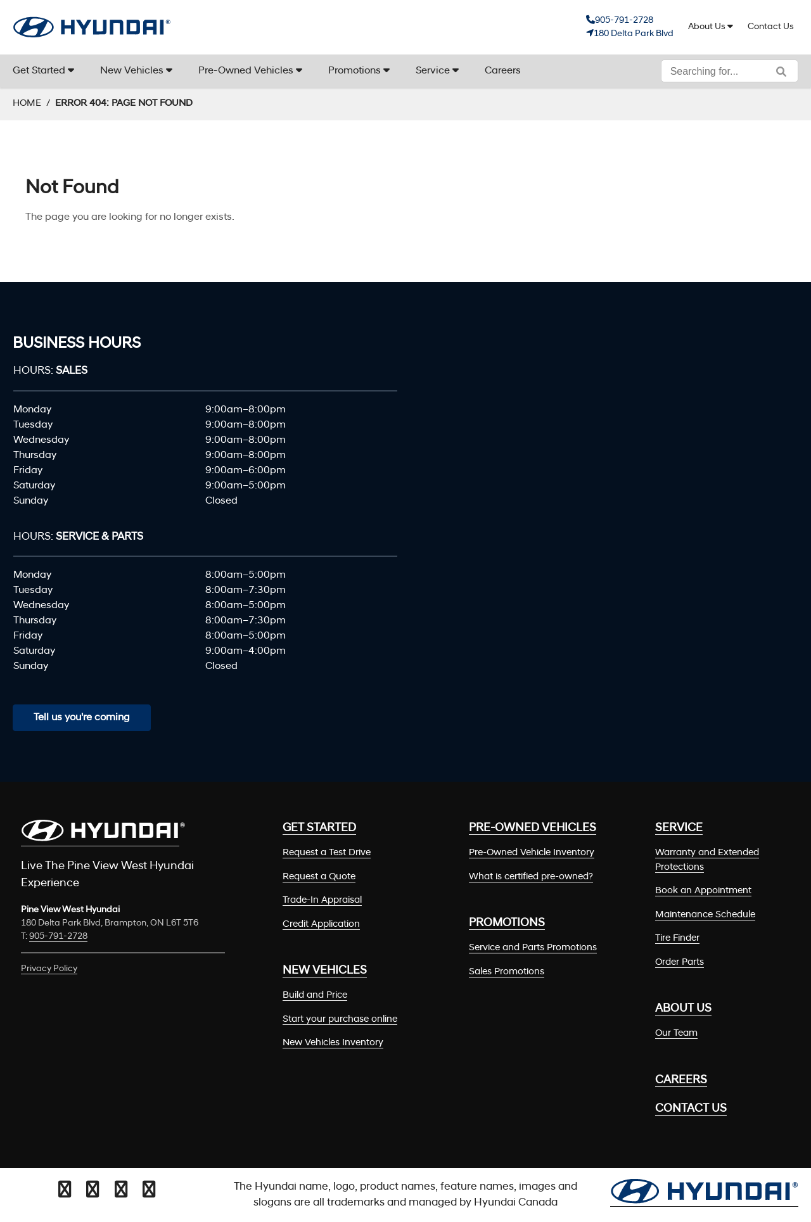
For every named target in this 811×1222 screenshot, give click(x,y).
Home (27, 103)
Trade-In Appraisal (322, 900)
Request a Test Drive (327, 853)
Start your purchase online (340, 1019)
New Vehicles (131, 71)
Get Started (39, 71)
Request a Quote (319, 877)
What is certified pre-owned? (531, 877)
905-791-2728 (624, 20)
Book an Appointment (703, 891)
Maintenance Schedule (705, 915)
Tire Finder (677, 938)
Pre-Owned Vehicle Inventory (531, 853)
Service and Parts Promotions (533, 948)
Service (433, 71)
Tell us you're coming (82, 718)
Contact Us (771, 27)
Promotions (354, 71)
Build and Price (315, 995)
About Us (706, 27)
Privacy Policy (49, 969)
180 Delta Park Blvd (634, 34)
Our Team (676, 1033)
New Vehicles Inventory (333, 1043)
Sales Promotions (506, 972)
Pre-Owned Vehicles (245, 71)
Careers (503, 71)
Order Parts (679, 962)
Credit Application (321, 924)
